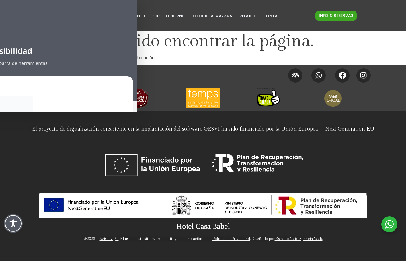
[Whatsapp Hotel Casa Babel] (318, 75)
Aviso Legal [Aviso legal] (109, 239)
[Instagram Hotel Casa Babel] (363, 75)
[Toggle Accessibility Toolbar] (13, 223)
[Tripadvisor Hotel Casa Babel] (295, 75)
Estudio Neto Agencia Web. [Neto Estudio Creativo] (299, 239)
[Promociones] (162, 71)
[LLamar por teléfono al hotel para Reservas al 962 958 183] (95, 17)
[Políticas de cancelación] (162, 78)
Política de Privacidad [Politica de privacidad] (231, 239)
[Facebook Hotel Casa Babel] (342, 75)
